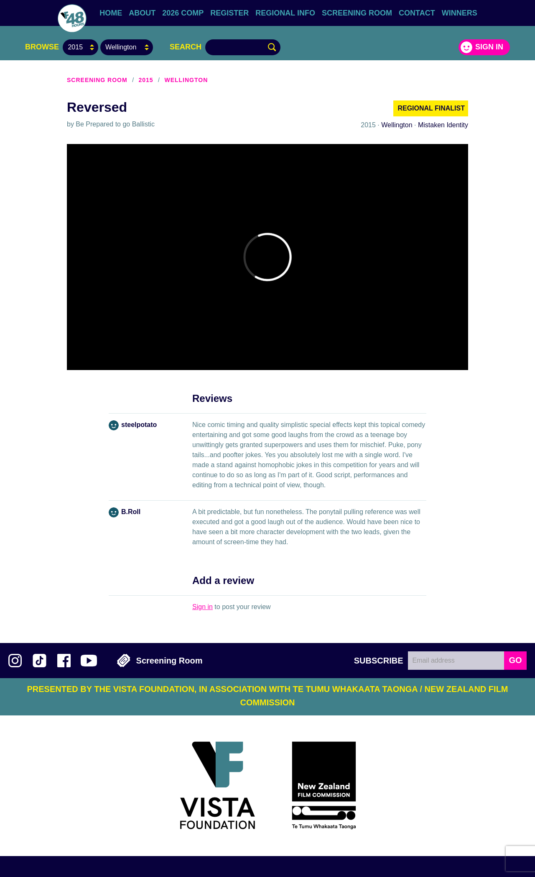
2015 (145, 80)
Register (229, 13)
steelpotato (139, 424)
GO (515, 660)
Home (110, 13)
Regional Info (285, 13)
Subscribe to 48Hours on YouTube (89, 660)
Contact (417, 13)
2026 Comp (183, 13)
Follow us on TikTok (39, 660)
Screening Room (357, 13)
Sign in (489, 47)
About (142, 13)
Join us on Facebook (64, 660)
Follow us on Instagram (15, 660)
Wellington (186, 80)
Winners (459, 13)
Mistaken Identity (443, 125)
